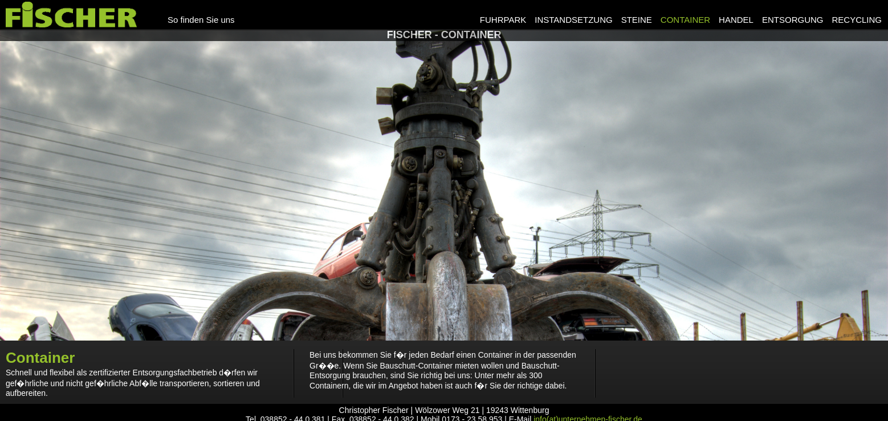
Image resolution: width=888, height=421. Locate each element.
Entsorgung (793, 20)
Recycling (857, 20)
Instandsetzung (573, 20)
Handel (736, 20)
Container (685, 20)
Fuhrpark (503, 20)
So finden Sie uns (201, 20)
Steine (636, 20)
